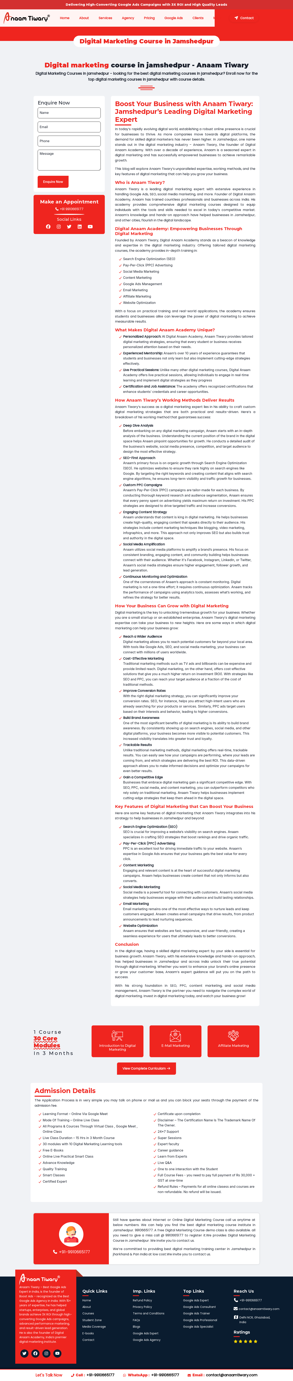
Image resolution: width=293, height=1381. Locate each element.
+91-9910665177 (71, 1252)
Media (233, 18)
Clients (213, 18)
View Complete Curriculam (146, 1068)
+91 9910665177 (69, 209)
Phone (44, 141)
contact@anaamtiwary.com (231, 1375)
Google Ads (189, 18)
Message (47, 154)
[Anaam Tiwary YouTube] (57, 1353)
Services (120, 18)
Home (77, 18)
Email (44, 127)
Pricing (164, 18)
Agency (143, 18)
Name (44, 113)
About (98, 18)
